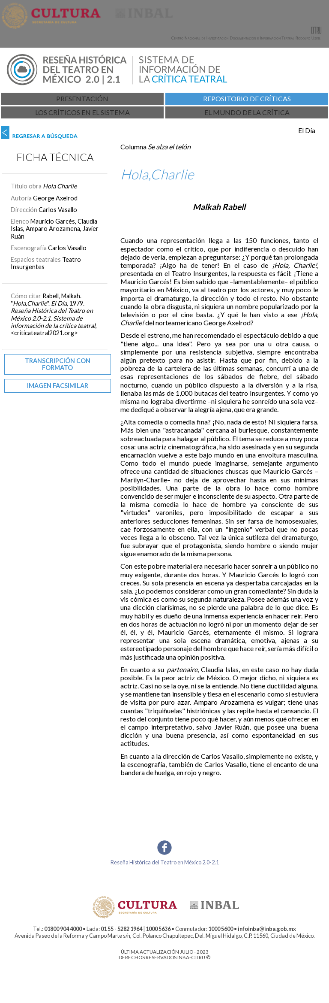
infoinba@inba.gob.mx (267, 928)
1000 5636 (158, 928)
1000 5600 (220, 928)
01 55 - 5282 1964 (121, 928)
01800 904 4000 (63, 928)
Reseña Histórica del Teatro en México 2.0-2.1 (165, 862)
